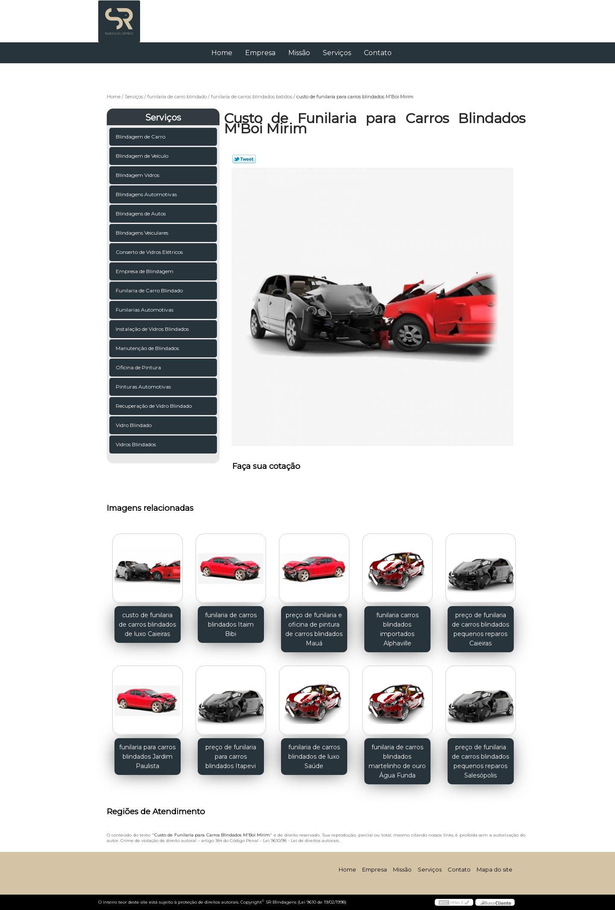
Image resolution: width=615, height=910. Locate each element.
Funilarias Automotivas (145, 309)
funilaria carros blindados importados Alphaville (397, 629)
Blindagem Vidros (138, 175)
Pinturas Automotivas (144, 386)
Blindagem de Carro (141, 136)
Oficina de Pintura (139, 367)
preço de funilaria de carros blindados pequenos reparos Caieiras (480, 629)
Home (221, 53)
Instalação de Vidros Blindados (153, 329)
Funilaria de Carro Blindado (150, 290)
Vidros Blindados (136, 444)
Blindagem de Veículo (143, 156)
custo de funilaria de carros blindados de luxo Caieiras (147, 624)
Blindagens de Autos (141, 213)
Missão (299, 53)
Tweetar (244, 159)
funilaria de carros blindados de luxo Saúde (314, 756)
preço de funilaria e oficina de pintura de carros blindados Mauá (314, 629)
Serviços (337, 53)
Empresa (260, 53)
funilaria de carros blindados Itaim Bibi (231, 624)
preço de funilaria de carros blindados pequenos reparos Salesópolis (480, 761)
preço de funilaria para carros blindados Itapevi (230, 756)
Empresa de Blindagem (145, 271)
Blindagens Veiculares (143, 233)
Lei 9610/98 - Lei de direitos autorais (301, 840)
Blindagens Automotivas (147, 194)
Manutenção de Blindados (148, 348)
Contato (378, 53)
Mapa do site (494, 869)
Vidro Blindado (134, 425)
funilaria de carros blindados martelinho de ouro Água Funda (397, 761)
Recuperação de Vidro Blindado (154, 406)
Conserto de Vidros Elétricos (150, 252)
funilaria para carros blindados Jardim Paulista (147, 756)
